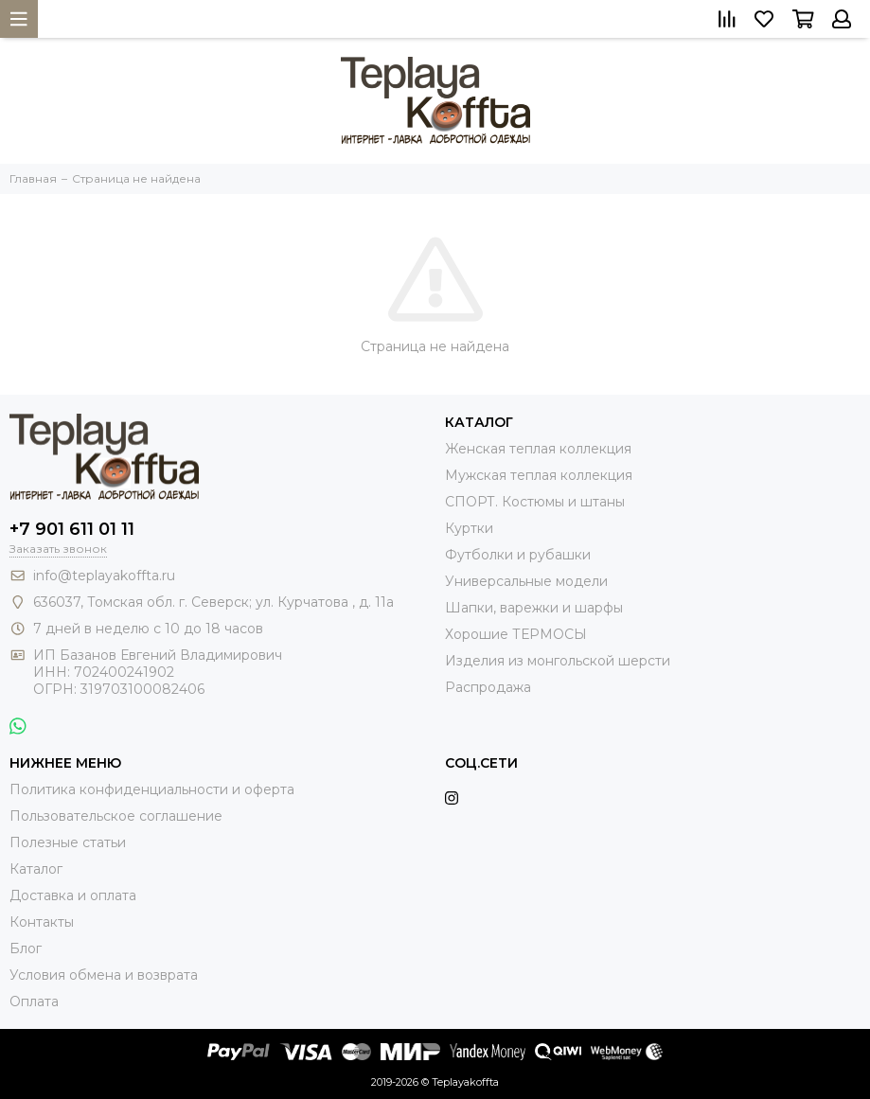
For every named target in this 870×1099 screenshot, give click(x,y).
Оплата (34, 1001)
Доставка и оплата (72, 895)
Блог (25, 948)
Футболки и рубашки (518, 554)
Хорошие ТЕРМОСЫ (516, 634)
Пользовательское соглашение (115, 815)
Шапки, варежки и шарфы (534, 607)
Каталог (35, 868)
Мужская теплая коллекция (538, 475)
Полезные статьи (67, 842)
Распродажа (488, 687)
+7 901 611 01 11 (71, 529)
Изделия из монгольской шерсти (557, 660)
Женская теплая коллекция (538, 448)
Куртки (469, 528)
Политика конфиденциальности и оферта (151, 789)
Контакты (41, 922)
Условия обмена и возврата (103, 975)
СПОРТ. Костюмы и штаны (535, 501)
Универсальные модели (526, 581)
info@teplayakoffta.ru (104, 575)
